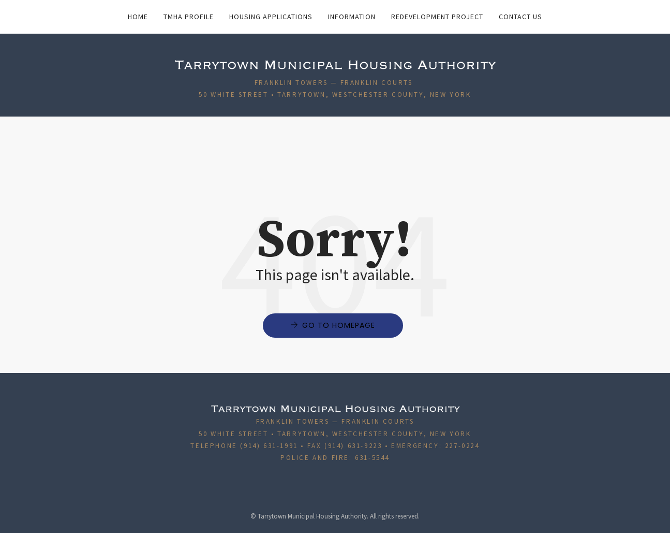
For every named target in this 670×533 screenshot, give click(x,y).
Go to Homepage (338, 325)
